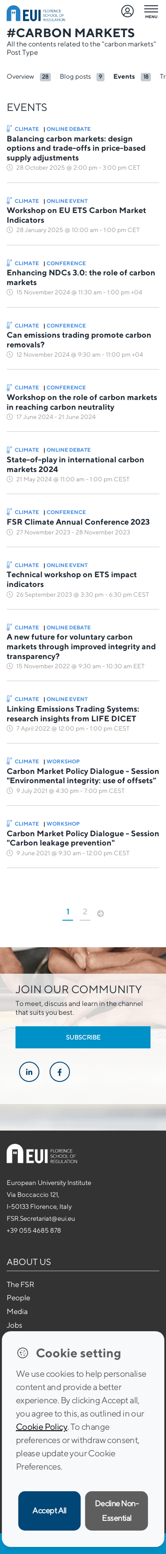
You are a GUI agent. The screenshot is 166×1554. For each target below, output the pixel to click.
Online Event (67, 201)
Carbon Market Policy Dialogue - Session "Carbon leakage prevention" (83, 838)
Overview (20, 76)
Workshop (63, 761)
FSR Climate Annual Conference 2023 (78, 521)
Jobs (14, 1325)
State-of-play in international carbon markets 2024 (75, 464)
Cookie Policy (41, 1426)
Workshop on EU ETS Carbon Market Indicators (76, 215)
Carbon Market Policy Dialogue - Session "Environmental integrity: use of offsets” (83, 775)
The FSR (20, 1284)
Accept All (49, 1510)
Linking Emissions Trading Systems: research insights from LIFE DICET (73, 713)
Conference (66, 263)
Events (124, 76)
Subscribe (83, 1037)
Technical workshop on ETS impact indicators (72, 579)
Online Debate (68, 129)
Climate (23, 129)
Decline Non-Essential (117, 1510)
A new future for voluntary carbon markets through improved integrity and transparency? (81, 646)
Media (17, 1311)
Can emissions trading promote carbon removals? (79, 339)
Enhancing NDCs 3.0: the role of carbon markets (81, 277)
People (18, 1297)
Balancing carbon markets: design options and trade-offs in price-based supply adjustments (76, 148)
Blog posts (75, 76)
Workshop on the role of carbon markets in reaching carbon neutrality (82, 401)
